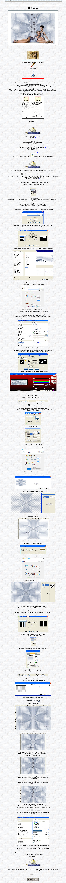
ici (41, 91)
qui (37, 143)
